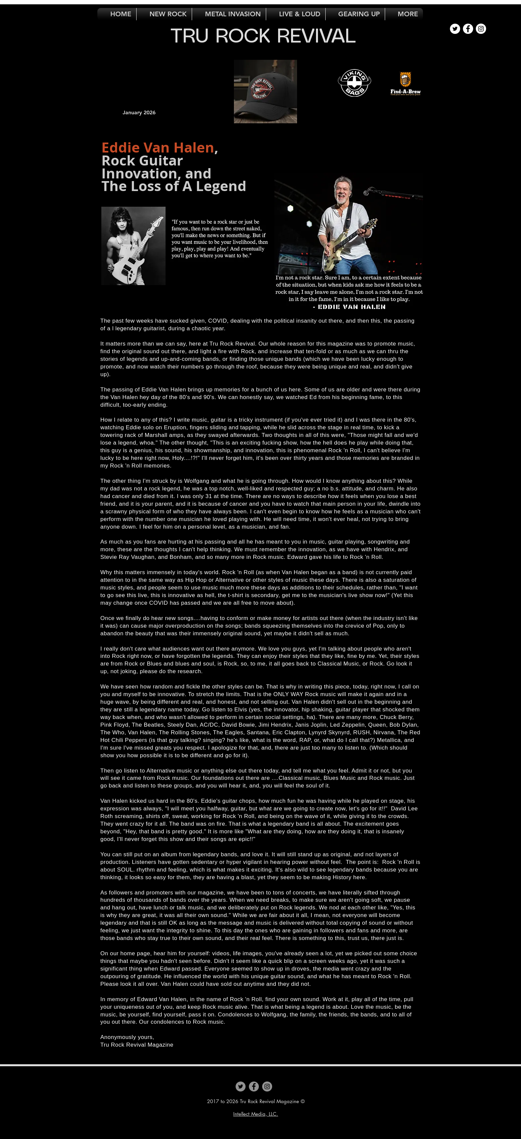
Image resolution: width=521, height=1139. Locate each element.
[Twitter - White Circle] (455, 29)
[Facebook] (254, 1086)
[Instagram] (267, 1086)
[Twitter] (241, 1086)
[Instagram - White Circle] (481, 29)
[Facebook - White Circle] (468, 29)
